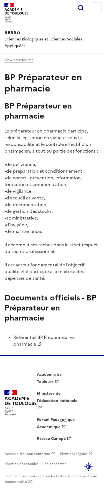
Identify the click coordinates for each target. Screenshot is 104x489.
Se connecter (55, 463)
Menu (96, 7)
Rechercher (80, 7)
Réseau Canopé (51, 439)
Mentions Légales (73, 453)
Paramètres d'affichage (88, 466)
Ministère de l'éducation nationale (57, 397)
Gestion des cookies (22, 463)
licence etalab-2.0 (18, 481)
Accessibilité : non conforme (27, 453)
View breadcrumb (19, 59)
